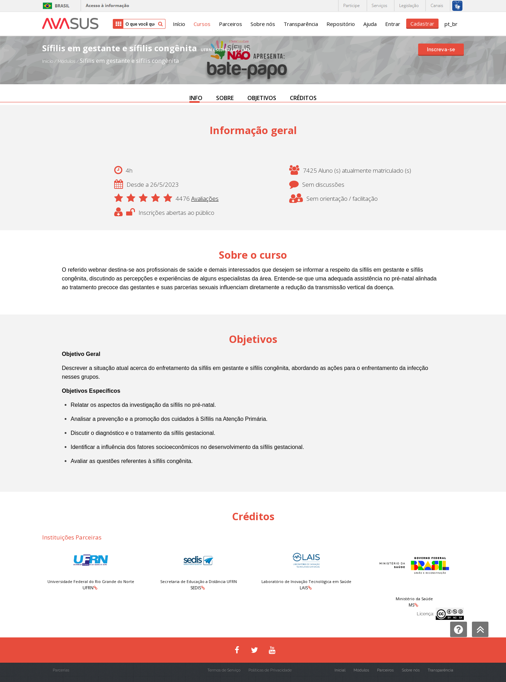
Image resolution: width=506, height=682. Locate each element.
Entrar (392, 23)
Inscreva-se (441, 49)
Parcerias (61, 670)
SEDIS (195, 588)
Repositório (340, 23)
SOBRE (225, 98)
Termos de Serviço (223, 670)
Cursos (202, 23)
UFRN (88, 588)
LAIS (304, 588)
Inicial (340, 670)
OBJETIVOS (261, 98)
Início (179, 23)
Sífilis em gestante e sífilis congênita (129, 61)
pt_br (451, 23)
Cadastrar (422, 23)
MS (411, 605)
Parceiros (230, 23)
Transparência (301, 23)
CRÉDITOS (303, 98)
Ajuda (370, 23)
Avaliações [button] (205, 198)
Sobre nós (263, 23)
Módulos (67, 61)
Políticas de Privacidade (270, 670)
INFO (195, 98)
